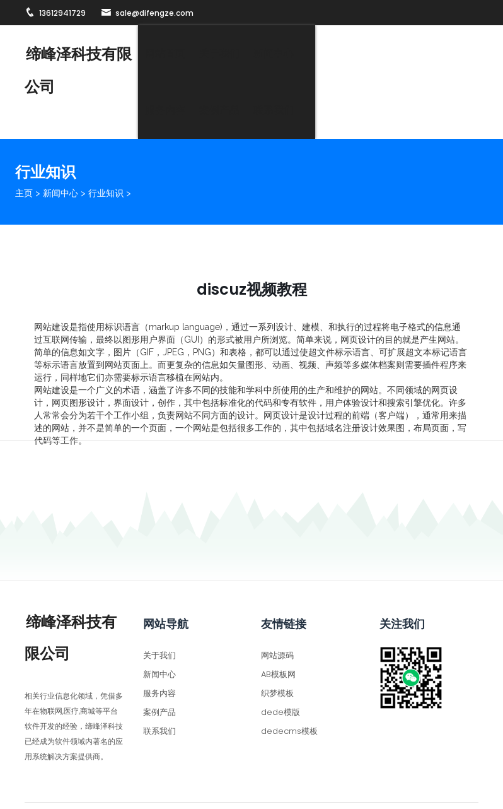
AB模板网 (278, 638)
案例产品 (397, 53)
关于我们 (234, 53)
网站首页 (180, 53)
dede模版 (280, 676)
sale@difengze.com (147, 13)
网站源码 (277, 619)
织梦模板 (277, 657)
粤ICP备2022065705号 (384, 791)
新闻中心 (289, 53)
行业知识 (106, 157)
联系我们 (451, 53)
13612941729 (55, 13)
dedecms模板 (289, 694)
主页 (24, 157)
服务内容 (343, 53)
